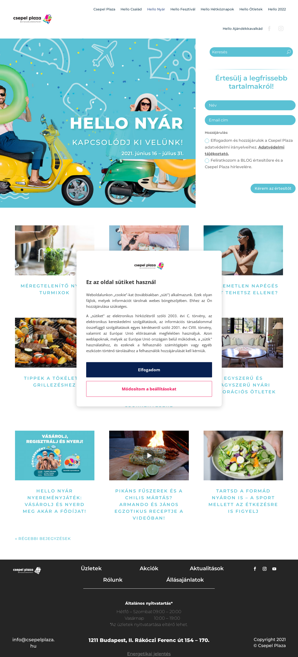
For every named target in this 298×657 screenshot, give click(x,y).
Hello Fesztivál (182, 9)
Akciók (149, 568)
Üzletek (91, 568)
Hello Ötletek (251, 9)
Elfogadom (149, 369)
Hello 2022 (277, 9)
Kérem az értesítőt (273, 188)
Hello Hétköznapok (217, 9)
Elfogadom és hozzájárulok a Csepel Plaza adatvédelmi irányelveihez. (249, 147)
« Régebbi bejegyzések (43, 538)
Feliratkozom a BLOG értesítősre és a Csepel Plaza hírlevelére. (244, 163)
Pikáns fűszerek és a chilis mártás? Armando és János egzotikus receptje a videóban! (149, 504)
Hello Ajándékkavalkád (243, 28)
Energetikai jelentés (149, 654)
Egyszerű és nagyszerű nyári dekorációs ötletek (243, 385)
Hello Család (131, 9)
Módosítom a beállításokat (149, 389)
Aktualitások (207, 568)
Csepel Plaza (104, 9)
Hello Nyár (156, 9)
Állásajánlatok (185, 580)
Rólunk (112, 580)
